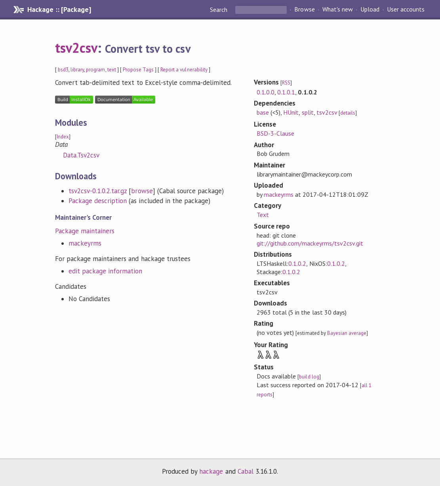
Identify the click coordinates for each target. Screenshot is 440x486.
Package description (98, 200)
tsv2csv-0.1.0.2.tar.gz (98, 190)
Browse (304, 9)
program (95, 69)
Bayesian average (346, 333)
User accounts (406, 9)
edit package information (106, 271)
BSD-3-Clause (275, 133)
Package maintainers (84, 231)
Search (219, 9)
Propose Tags (138, 69)
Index (63, 136)
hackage (211, 471)
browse (141, 190)
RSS (286, 82)
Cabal (245, 471)
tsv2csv (76, 47)
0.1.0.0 (265, 92)
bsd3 (63, 69)
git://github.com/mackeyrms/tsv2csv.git (310, 243)
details (347, 112)
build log (309, 376)
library (77, 69)
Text (263, 215)
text (111, 69)
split (308, 112)
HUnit (291, 112)
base (263, 112)
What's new (337, 9)
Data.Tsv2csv (81, 155)
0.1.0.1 (286, 92)
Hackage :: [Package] (59, 9)
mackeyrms (85, 243)
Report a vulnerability (184, 69)
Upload (369, 9)
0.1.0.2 (297, 263)
